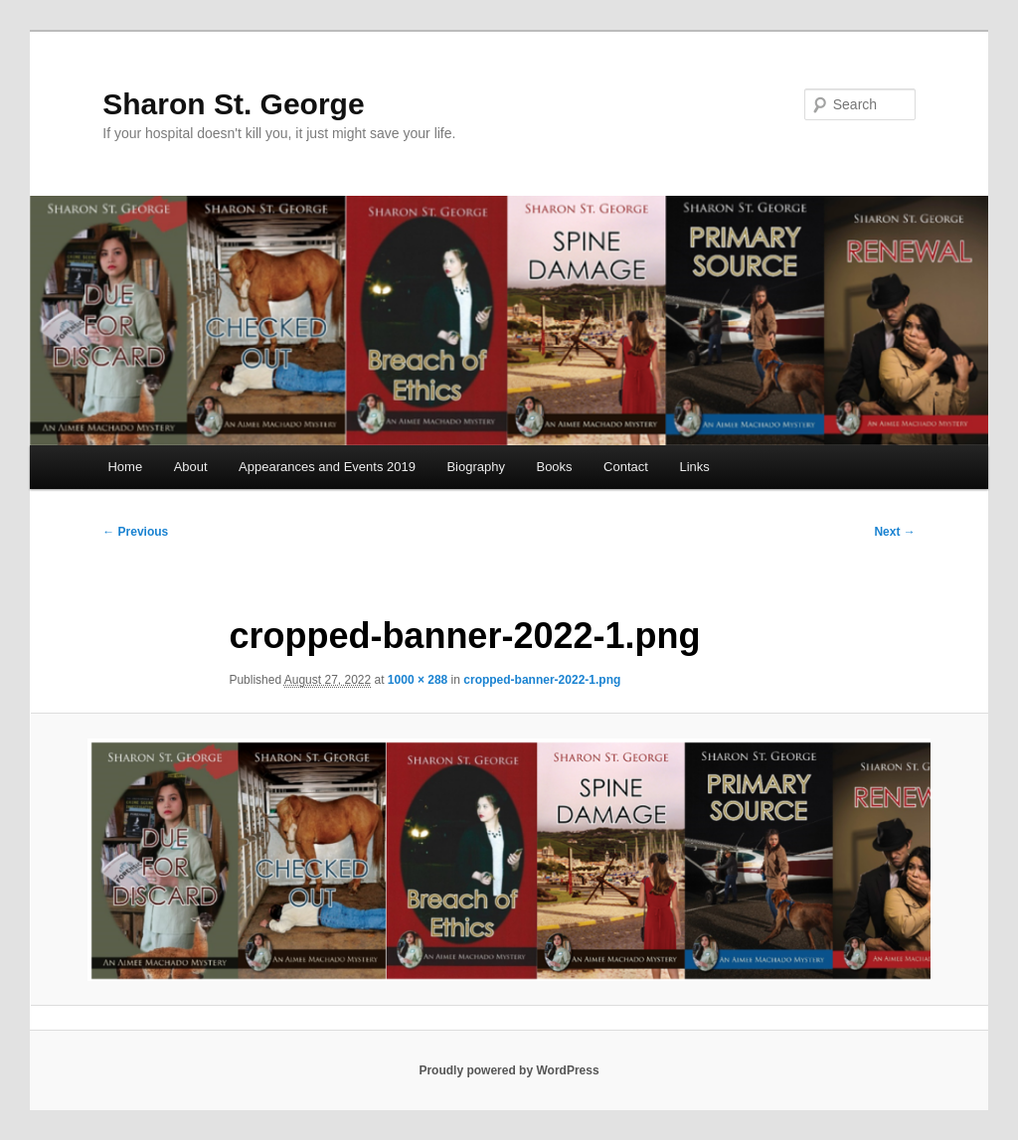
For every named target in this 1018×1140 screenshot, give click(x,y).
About (191, 466)
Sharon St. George (233, 103)
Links (694, 466)
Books (554, 466)
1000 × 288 (417, 680)
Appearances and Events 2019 (327, 466)
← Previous (135, 532)
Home (124, 466)
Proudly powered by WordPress (508, 1070)
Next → (894, 532)
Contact (625, 466)
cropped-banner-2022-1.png (541, 680)
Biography (475, 466)
